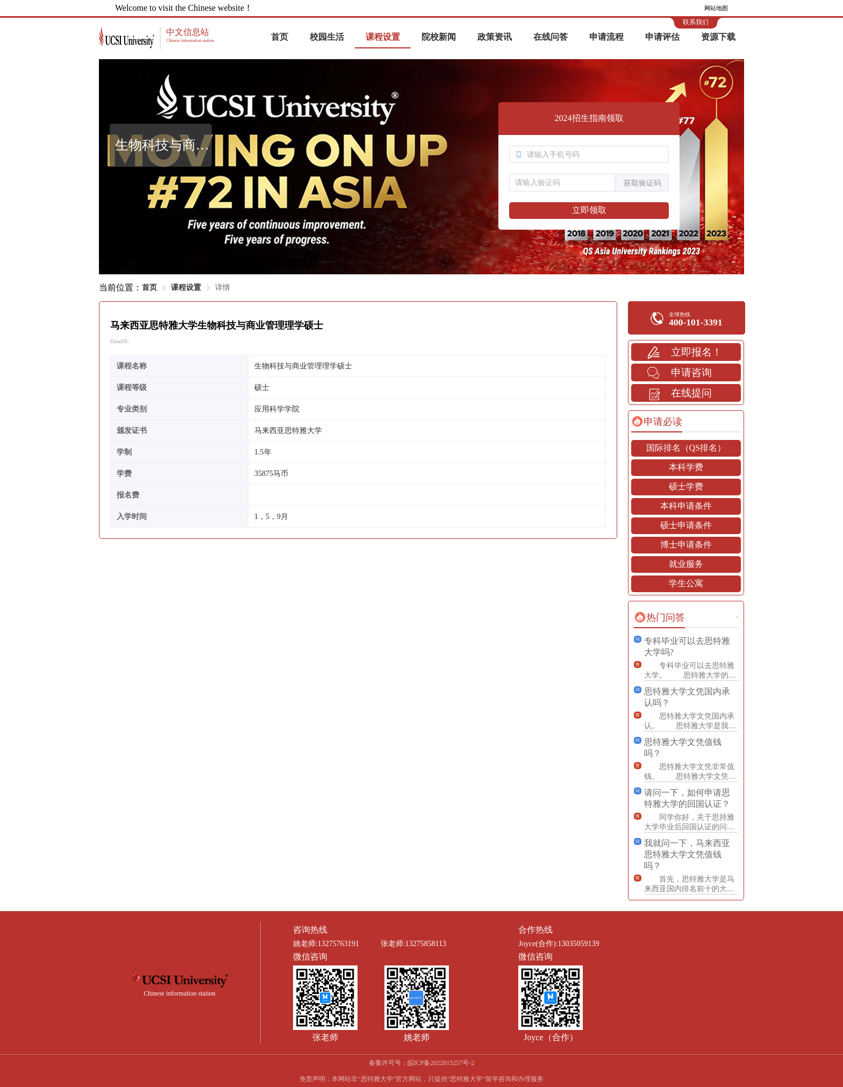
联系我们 (696, 22)
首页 (279, 36)
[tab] (656, 421)
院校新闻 (439, 36)
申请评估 (662, 36)
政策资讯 (494, 36)
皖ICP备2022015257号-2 (441, 1063)
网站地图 (716, 8)
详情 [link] (222, 287)
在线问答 (550, 36)
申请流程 (606, 36)
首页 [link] (149, 287)
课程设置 (383, 36)
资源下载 (718, 36)
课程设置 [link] (186, 287)
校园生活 (327, 36)
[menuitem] (279, 37)
